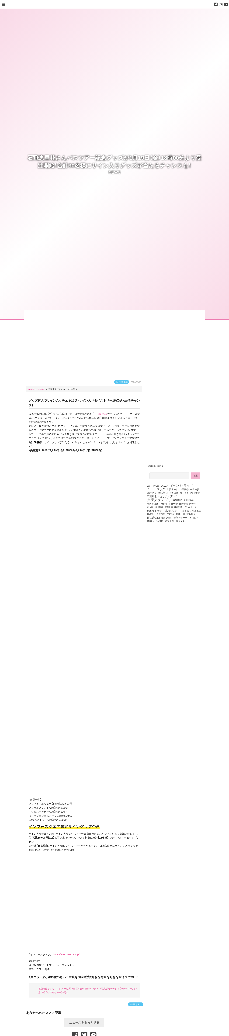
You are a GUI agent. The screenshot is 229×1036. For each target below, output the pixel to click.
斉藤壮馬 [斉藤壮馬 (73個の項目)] (169, 507)
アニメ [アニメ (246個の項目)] (165, 485)
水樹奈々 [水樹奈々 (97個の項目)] (159, 510)
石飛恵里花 (122, 381)
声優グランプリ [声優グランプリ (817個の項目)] (159, 499)
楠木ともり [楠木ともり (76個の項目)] (193, 507)
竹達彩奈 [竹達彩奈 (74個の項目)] (170, 514)
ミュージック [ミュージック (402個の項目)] (156, 489)
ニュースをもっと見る (84, 1022)
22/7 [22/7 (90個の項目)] (149, 485)
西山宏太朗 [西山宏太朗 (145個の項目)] (153, 517)
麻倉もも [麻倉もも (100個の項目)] (180, 521)
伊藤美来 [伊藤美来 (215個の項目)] (162, 492)
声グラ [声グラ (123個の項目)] (173, 496)
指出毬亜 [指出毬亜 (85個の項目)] (159, 507)
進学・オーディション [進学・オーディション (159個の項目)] (185, 517)
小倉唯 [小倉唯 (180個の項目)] (163, 503)
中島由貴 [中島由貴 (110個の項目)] (194, 489)
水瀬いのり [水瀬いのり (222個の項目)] (172, 510)
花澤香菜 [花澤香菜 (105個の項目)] (180, 514)
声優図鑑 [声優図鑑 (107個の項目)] (177, 500)
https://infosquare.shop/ (66, 954)
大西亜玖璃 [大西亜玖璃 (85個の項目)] (152, 503)
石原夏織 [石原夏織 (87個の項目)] (184, 510)
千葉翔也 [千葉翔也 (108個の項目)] (152, 496)
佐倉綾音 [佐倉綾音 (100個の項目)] (173, 493)
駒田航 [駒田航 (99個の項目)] (159, 521)
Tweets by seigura (155, 465)
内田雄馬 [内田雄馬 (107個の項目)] (195, 493)
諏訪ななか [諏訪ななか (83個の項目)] (166, 517)
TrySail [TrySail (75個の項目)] (156, 485)
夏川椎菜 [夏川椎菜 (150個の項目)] (188, 500)
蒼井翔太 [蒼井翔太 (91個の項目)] (191, 514)
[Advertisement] (175, 550)
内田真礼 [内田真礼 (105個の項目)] (184, 493)
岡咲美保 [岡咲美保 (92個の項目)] (183, 504)
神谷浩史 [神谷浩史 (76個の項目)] (151, 514)
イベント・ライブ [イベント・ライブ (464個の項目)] (181, 485)
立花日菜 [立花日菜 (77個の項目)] (161, 514)
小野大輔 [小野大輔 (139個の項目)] (173, 503)
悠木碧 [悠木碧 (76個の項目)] (150, 507)
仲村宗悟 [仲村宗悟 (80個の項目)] (151, 493)
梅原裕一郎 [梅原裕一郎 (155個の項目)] (180, 507)
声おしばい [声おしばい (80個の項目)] (163, 496)
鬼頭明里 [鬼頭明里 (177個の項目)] (169, 521)
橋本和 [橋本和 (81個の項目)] (150, 510)
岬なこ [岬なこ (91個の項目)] (192, 503)
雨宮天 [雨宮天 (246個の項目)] (151, 521)
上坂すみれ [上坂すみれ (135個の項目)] (172, 489)
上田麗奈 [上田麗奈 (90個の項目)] (184, 489)
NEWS (114, 172)
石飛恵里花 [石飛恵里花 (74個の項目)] (195, 510)
